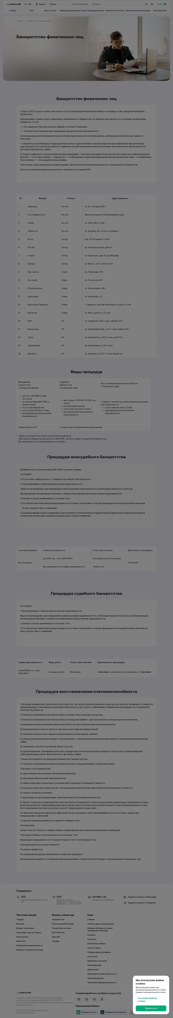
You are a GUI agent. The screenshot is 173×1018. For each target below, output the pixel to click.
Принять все (151, 1008)
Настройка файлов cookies (147, 999)
